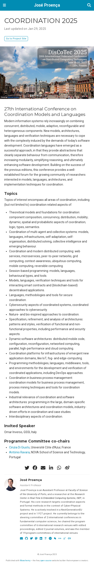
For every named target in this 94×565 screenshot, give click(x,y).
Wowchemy (25, 560)
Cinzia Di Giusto (19, 447)
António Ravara (19, 452)
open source (46, 560)
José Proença (47, 5)
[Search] (89, 5)
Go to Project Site (16, 38)
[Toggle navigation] (4, 5)
